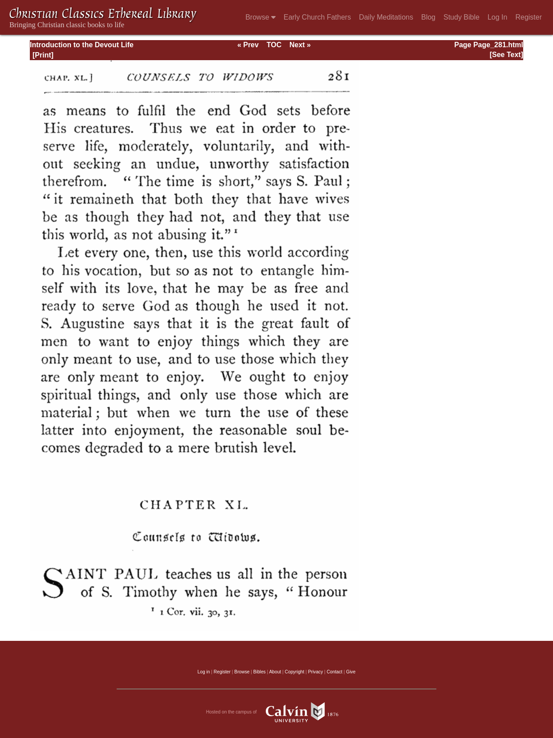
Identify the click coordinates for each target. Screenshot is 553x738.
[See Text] (506, 54)
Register (528, 17)
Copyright (295, 671)
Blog (428, 17)
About (275, 671)
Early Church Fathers (317, 17)
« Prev (248, 45)
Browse (260, 17)
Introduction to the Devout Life (82, 45)
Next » (300, 45)
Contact (334, 671)
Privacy (315, 671)
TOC (274, 45)
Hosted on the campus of (276, 712)
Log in (204, 671)
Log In (497, 17)
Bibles (259, 671)
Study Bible (461, 17)
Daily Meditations (386, 17)
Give (350, 671)
